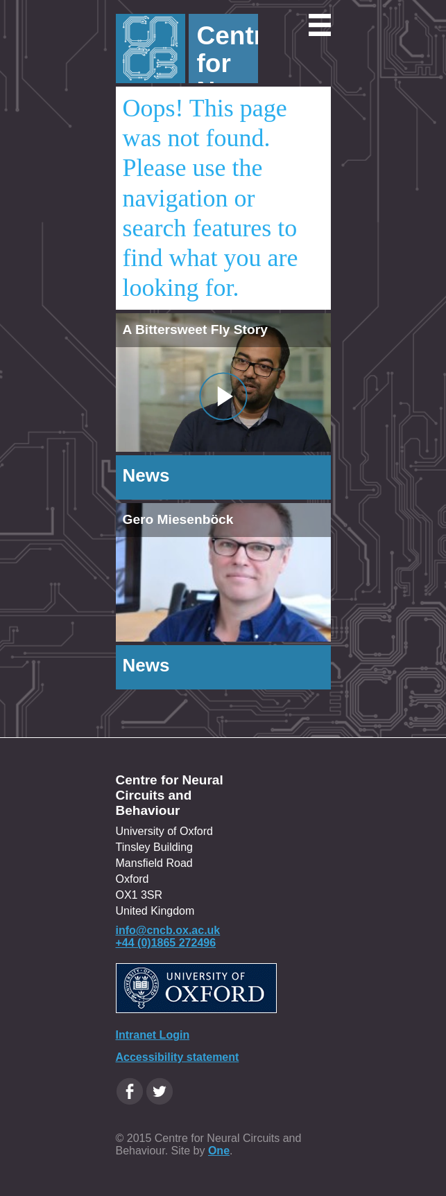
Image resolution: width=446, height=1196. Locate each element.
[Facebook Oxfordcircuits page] (130, 1091)
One (219, 1151)
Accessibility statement (177, 1057)
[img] (223, 572)
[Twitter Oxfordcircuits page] (159, 1091)
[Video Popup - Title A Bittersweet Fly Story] (223, 396)
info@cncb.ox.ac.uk (168, 930)
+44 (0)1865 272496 (166, 943)
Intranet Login (153, 1035)
